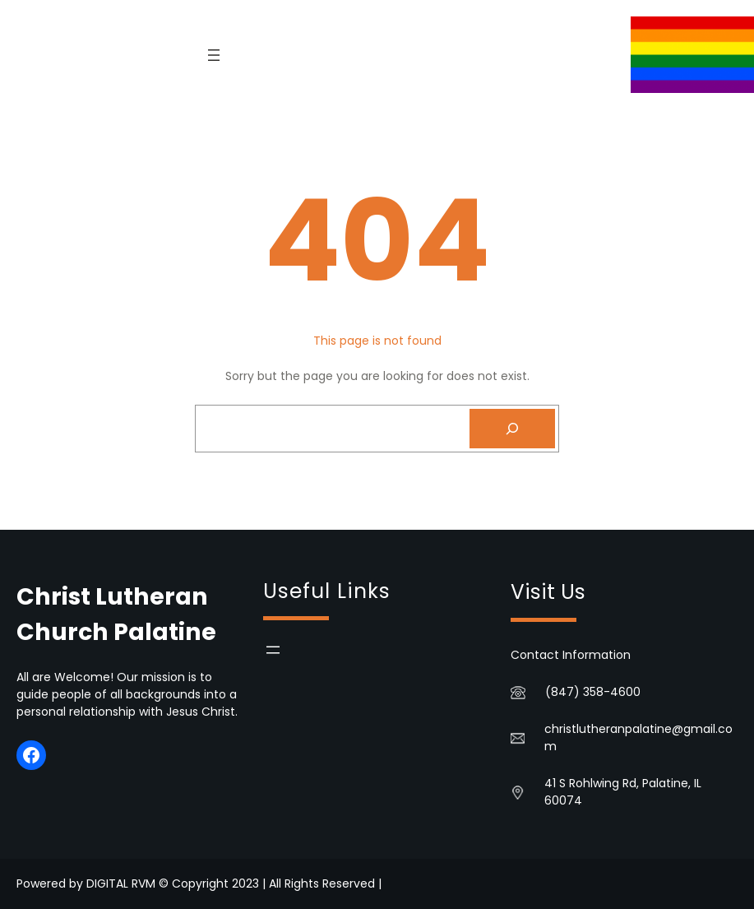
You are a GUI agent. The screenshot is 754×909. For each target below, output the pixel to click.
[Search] (512, 428)
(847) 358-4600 (593, 692)
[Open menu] (214, 55)
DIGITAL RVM (120, 883)
